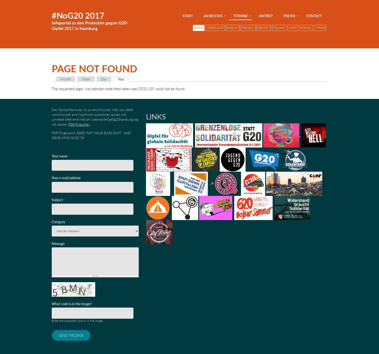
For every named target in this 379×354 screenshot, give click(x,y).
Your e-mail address (67, 178)
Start (188, 16)
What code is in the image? (73, 304)
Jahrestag (213, 16)
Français (248, 27)
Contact (314, 16)
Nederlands (215, 27)
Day (104, 79)
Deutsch (264, 27)
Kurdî (293, 27)
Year (123, 79)
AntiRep (266, 16)
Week (85, 79)
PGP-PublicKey (79, 124)
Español (306, 27)
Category (59, 222)
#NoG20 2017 (78, 15)
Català (198, 27)
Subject (58, 200)
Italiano (279, 27)
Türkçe (320, 27)
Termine (240, 16)
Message (59, 244)
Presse (290, 16)
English (232, 27)
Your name (61, 156)
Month (65, 79)
